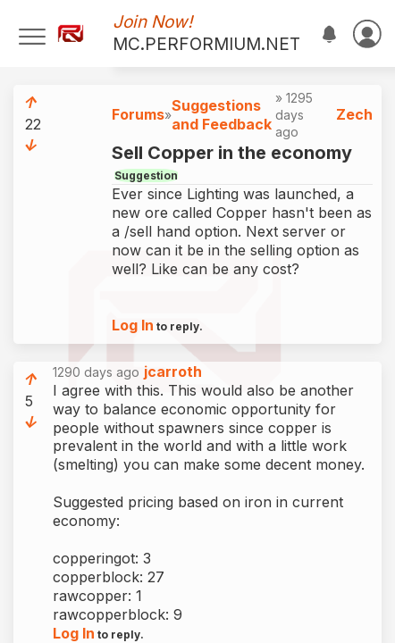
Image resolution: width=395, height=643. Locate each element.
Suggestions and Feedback (222, 114)
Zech (354, 114)
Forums (138, 114)
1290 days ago (127, 372)
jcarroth (173, 371)
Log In (133, 325)
